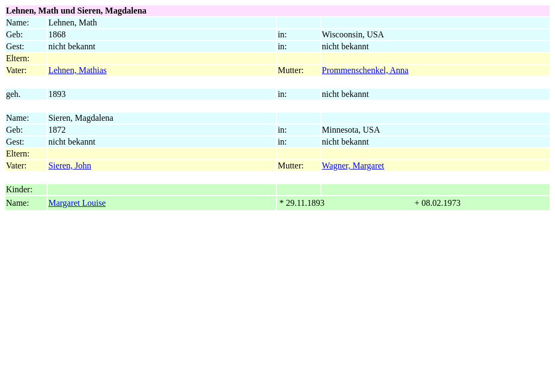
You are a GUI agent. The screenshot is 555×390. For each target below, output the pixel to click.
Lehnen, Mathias (77, 70)
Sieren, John (69, 165)
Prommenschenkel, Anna (365, 70)
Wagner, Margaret (353, 165)
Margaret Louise (77, 202)
